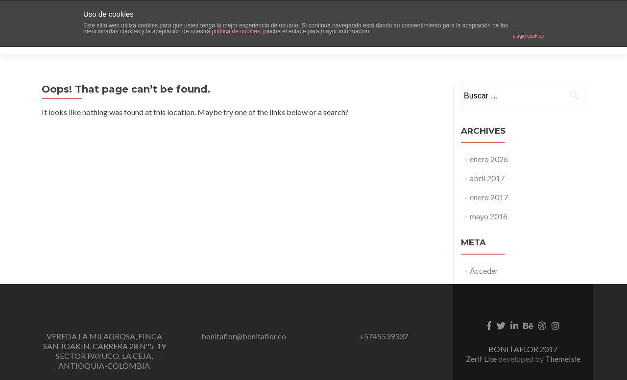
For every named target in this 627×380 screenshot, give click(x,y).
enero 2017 (489, 180)
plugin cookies (528, 36)
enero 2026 (489, 141)
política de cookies (236, 31)
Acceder (484, 253)
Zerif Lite (482, 341)
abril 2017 (487, 161)
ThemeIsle (562, 341)
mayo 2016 (488, 199)
